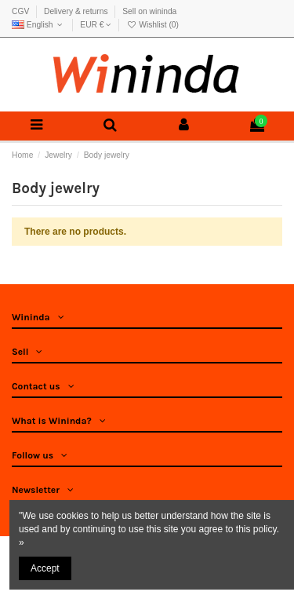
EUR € (95, 24)
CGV (21, 11)
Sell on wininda (149, 11)
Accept (45, 568)
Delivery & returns (77, 11)
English (39, 24)
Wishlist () (152, 24)
